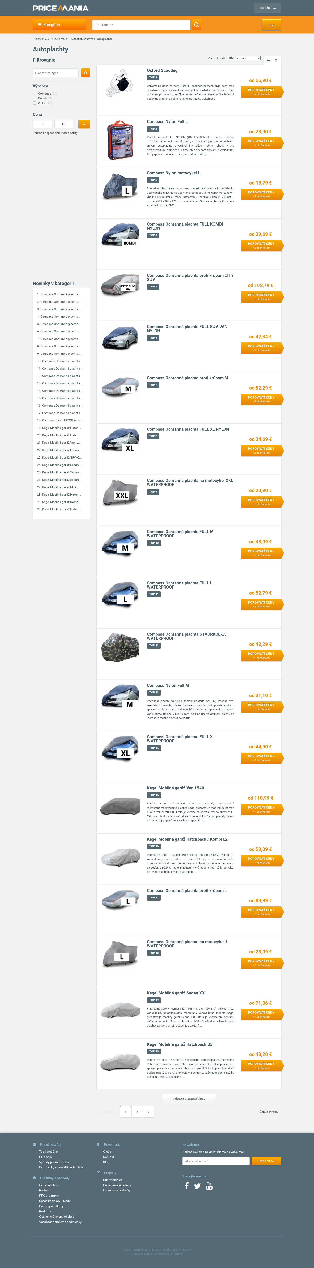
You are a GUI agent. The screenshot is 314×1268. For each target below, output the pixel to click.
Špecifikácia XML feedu (55, 1201)
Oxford (45, 103)
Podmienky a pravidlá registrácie (61, 1167)
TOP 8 (153, 436)
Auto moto (60, 39)
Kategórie (49, 24)
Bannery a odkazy (51, 1206)
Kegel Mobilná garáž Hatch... (61, 428)
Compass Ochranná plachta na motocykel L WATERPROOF (187, 944)
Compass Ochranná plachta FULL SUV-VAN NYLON (187, 329)
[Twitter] (197, 1187)
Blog (271, 25)
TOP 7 (153, 385)
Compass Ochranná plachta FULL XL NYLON (188, 429)
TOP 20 (154, 1051)
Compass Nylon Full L (167, 121)
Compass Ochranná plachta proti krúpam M (187, 378)
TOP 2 (153, 128)
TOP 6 (153, 338)
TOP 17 (154, 897)
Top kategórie (48, 1151)
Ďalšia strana (268, 1112)
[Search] (196, 24)
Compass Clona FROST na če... (63, 420)
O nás (107, 1151)
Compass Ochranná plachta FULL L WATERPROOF (179, 585)
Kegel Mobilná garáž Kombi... (62, 502)
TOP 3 (153, 180)
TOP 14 (154, 748)
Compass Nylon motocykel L (173, 173)
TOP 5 (153, 286)
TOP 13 (154, 692)
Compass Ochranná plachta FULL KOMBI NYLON (185, 226)
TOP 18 (154, 953)
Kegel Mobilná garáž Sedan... (61, 450)
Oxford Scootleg (162, 70)
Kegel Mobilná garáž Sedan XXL (177, 993)
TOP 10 (154, 543)
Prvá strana (108, 1112)
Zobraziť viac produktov (189, 1098)
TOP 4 (153, 235)
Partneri (44, 1190)
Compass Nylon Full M (168, 685)
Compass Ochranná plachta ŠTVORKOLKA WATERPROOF (186, 636)
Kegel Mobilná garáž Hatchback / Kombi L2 (187, 839)
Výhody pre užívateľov (54, 1162)
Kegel (45, 98)
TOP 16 (154, 846)
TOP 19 (154, 1000)
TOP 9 (153, 491)
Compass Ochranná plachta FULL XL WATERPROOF (181, 739)
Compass (47, 93)
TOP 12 (154, 645)
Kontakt (108, 1156)
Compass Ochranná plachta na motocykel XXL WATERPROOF (190, 482)
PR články (46, 1156)
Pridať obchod (48, 1185)
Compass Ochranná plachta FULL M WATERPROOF (180, 534)
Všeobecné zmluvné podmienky (60, 1222)
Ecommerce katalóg (116, 1190)
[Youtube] (209, 1187)
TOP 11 (154, 594)
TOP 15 (154, 795)
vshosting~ (177, 1253)
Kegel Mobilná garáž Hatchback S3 (179, 1044)
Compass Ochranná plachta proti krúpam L (187, 890)
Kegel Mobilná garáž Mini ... (60, 487)
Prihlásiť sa (268, 8)
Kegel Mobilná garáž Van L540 (175, 788)
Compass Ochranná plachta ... (61, 294)
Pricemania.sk (41, 39)
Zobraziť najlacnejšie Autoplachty (55, 133)
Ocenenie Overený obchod (56, 1216)
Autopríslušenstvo (82, 39)
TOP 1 (153, 77)
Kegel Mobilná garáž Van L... (61, 442)
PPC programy (49, 1195)
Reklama (45, 1211)
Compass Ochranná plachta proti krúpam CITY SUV (190, 277)
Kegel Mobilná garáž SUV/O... (62, 457)
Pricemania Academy (117, 1185)
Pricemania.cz (112, 1180)
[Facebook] (186, 1187)
